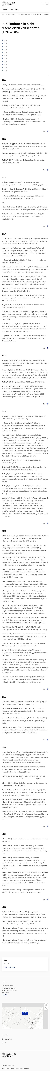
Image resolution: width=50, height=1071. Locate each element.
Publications (11, 14)
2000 (4, 62)
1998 (4, 68)
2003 (4, 53)
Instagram (7, 1039)
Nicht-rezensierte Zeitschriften (40, 14)
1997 (4, 71)
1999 (4, 65)
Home (3, 14)
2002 (4, 56)
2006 (4, 47)
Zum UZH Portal (10, 967)
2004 (4, 50)
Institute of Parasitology (10, 9)
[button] (46, 1005)
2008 (4, 41)
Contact (12, 1068)
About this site (5, 1068)
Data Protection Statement (22, 1068)
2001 (4, 59)
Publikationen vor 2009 (24, 14)
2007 (4, 43)
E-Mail (5, 995)
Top (45, 131)
